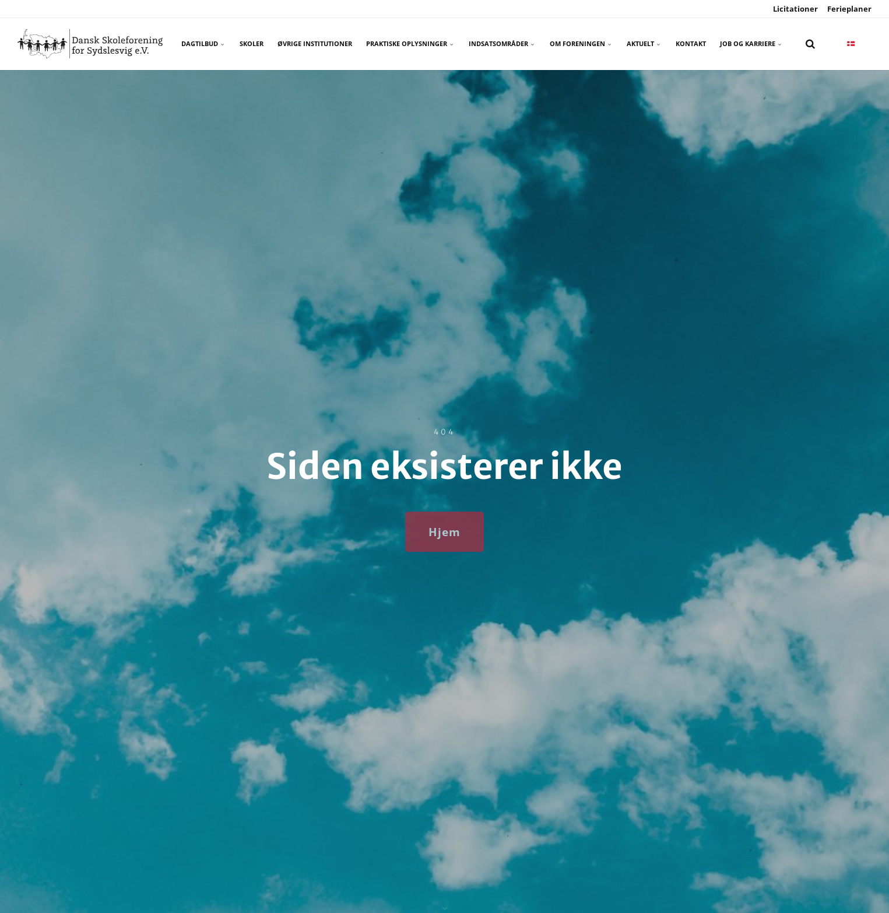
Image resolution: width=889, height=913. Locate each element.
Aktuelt (644, 43)
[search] (810, 44)
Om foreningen (581, 43)
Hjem (444, 532)
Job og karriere (751, 43)
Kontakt (691, 43)
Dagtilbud (203, 43)
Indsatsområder (502, 43)
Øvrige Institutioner (314, 43)
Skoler (251, 43)
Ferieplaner (848, 9)
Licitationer (794, 9)
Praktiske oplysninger (410, 43)
